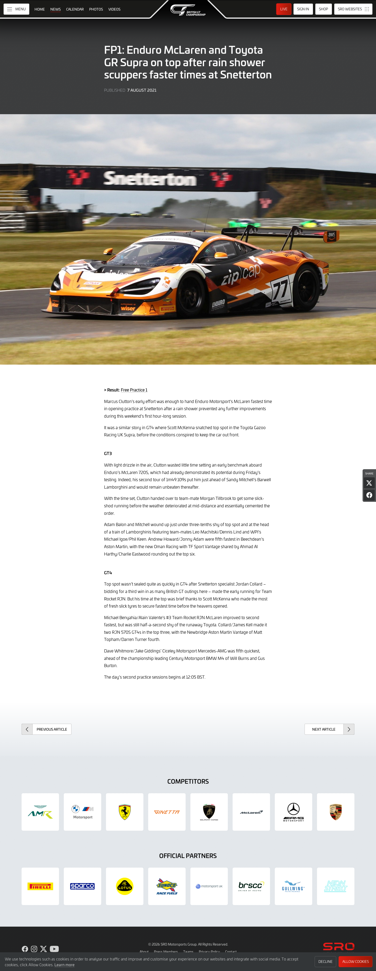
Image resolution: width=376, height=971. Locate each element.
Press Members (166, 951)
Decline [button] (325, 961)
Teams (188, 951)
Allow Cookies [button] (355, 961)
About (144, 951)
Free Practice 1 (134, 390)
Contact (231, 951)
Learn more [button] (64, 964)
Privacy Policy (209, 951)
